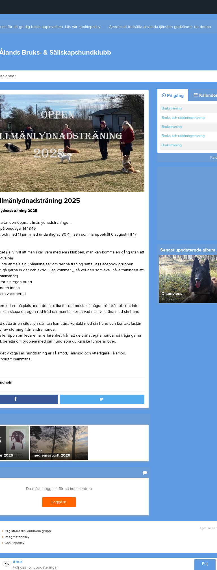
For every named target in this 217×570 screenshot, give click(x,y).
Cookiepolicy (13, 543)
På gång (173, 95)
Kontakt (97, 76)
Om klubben (38, 76)
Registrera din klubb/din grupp (26, 531)
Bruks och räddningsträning (183, 117)
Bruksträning (172, 108)
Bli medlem (127, 76)
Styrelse (69, 76)
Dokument (194, 76)
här (104, 26)
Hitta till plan (161, 76)
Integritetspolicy (15, 537)
